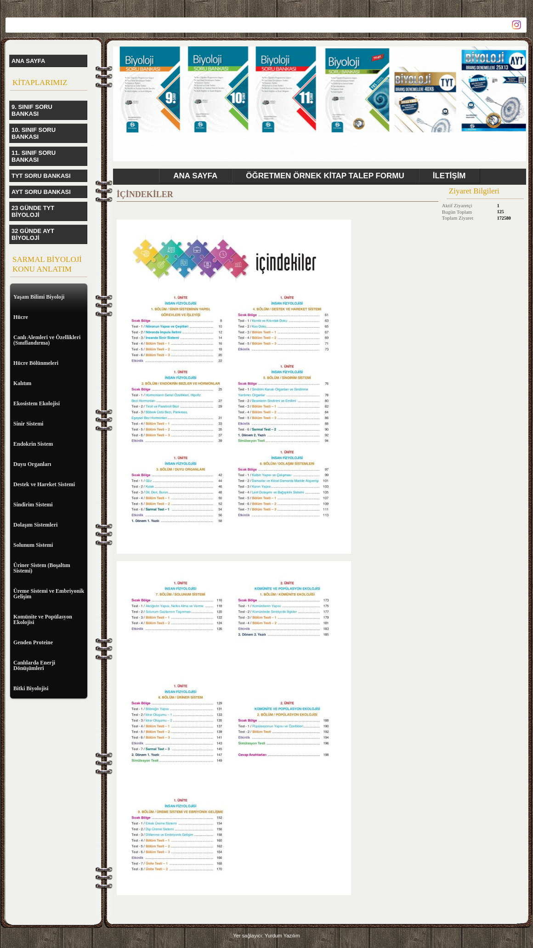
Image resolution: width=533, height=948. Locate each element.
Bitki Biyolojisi (30, 688)
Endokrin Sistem (33, 444)
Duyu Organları (32, 464)
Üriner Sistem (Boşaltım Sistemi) (41, 568)
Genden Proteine (33, 642)
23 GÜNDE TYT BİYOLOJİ (32, 211)
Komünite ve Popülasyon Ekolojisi (42, 619)
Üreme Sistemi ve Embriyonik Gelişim (48, 594)
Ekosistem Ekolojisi (36, 403)
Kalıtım (22, 383)
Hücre (20, 317)
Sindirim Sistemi (33, 504)
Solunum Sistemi (33, 545)
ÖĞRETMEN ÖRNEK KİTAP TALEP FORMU (325, 175)
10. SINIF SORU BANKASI (33, 133)
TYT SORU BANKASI (41, 175)
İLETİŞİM (449, 175)
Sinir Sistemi (28, 423)
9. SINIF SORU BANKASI (31, 110)
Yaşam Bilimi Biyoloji (38, 297)
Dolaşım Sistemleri (35, 525)
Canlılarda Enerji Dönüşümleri (34, 665)
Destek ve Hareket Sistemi (44, 484)
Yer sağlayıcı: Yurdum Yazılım (266, 935)
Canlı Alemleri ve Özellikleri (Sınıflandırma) (46, 340)
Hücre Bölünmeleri (35, 363)
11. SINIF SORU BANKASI (33, 156)
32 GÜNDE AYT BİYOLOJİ (32, 234)
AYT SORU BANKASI (41, 191)
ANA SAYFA (28, 60)
